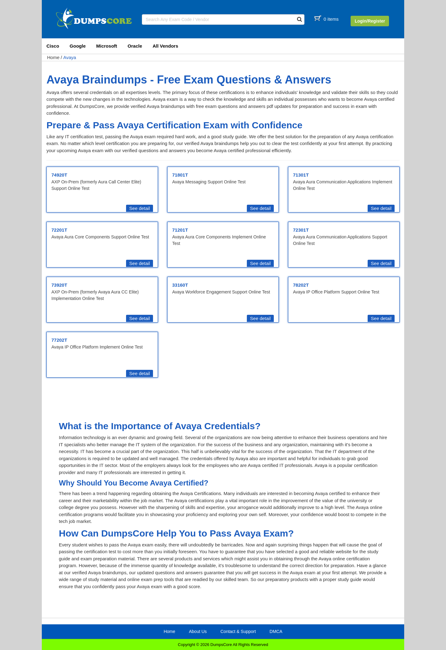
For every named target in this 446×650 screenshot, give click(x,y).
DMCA (275, 631)
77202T (59, 340)
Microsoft (106, 46)
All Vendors (165, 46)
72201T (59, 230)
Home (53, 57)
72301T (301, 230)
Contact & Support (238, 631)
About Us (198, 631)
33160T (180, 285)
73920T (59, 285)
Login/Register (370, 21)
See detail (139, 208)
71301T (301, 174)
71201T (180, 230)
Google (78, 46)
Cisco (52, 46)
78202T (301, 285)
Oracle (135, 46)
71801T (180, 174)
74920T (59, 174)
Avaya (69, 57)
